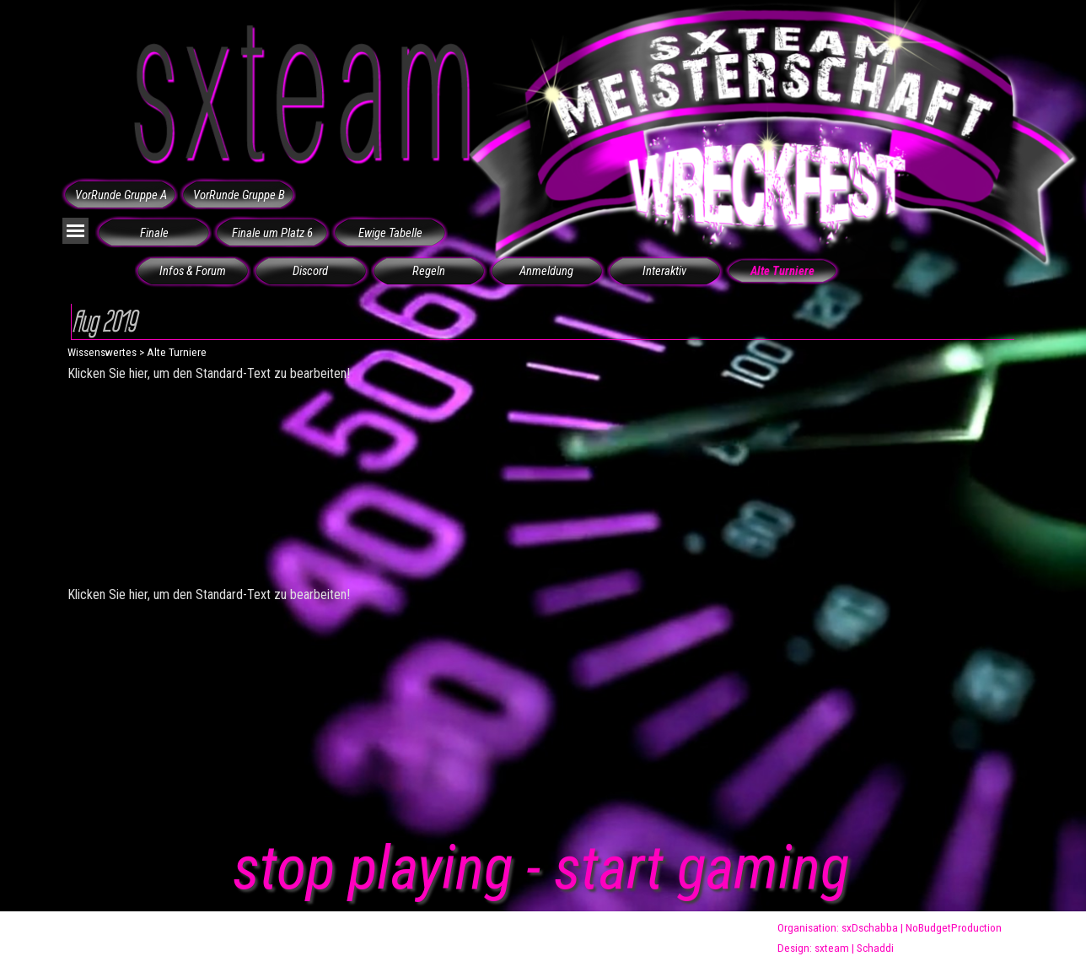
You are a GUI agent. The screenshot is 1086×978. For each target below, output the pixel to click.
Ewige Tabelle (390, 232)
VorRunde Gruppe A (121, 195)
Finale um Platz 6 (272, 232)
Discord (310, 270)
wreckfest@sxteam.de (640, 938)
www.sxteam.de (337, 938)
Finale (154, 232)
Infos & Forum (192, 270)
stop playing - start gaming (541, 868)
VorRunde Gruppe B (239, 195)
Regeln (428, 270)
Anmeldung (546, 270)
